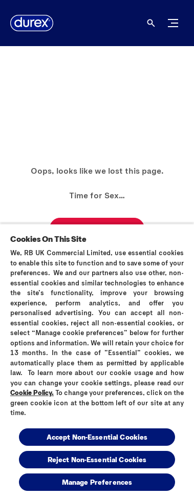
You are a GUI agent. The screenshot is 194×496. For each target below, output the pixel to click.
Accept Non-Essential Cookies (97, 436)
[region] (97, 359)
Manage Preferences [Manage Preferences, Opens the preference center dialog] (97, 482)
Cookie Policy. (32, 392)
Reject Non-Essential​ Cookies (97, 459)
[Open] (151, 23)
